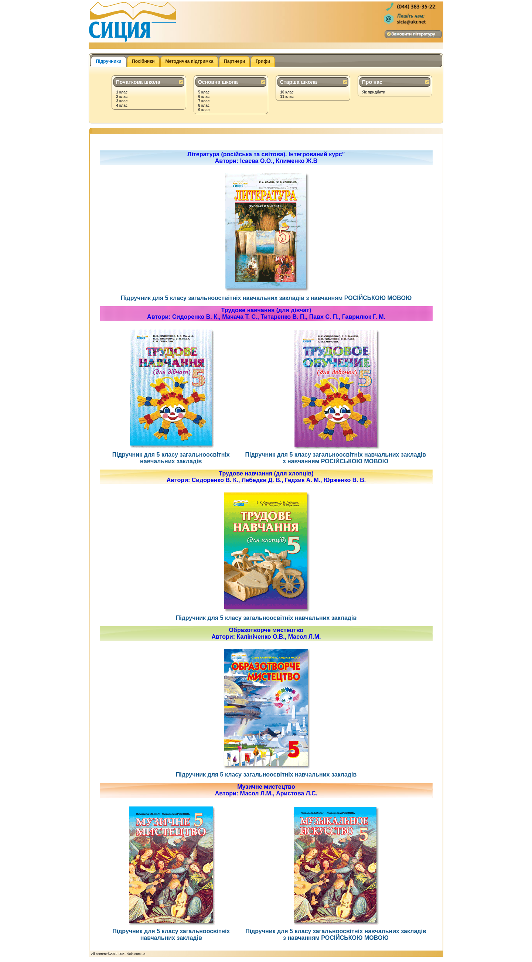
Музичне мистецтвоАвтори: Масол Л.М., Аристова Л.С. (266, 790)
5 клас (203, 92)
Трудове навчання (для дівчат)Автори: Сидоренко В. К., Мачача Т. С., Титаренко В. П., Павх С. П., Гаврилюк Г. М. (266, 313)
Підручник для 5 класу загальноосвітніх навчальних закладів (171, 454)
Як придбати (373, 92)
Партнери (234, 61)
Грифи (263, 61)
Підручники (109, 61)
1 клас (121, 92)
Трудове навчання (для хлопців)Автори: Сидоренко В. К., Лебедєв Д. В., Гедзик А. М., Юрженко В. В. (266, 476)
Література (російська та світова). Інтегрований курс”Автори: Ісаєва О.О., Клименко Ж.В (266, 157)
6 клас (203, 97)
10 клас (287, 92)
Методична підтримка (189, 61)
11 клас (287, 97)
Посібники (143, 61)
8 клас (203, 105)
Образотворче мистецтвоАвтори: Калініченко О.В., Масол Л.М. (266, 633)
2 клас (121, 97)
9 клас (203, 110)
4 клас (121, 105)
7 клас (203, 101)
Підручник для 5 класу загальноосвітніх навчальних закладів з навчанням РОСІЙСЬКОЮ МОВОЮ (335, 454)
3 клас (121, 101)
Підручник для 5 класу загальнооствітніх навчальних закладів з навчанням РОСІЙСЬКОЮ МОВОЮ (266, 294)
